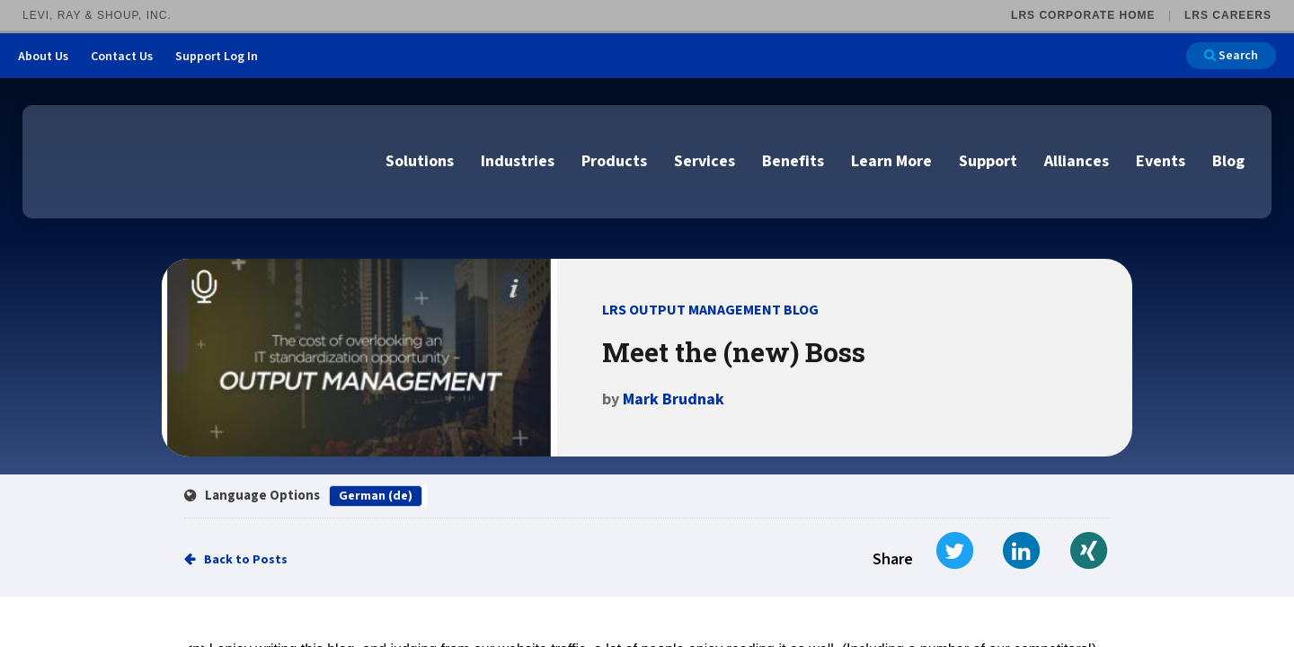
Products (614, 161)
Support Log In (216, 57)
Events (1160, 161)
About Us (43, 57)
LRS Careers (1228, 15)
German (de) (375, 496)
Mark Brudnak (673, 399)
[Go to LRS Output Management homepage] (130, 160)
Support (988, 161)
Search (1231, 56)
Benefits (793, 161)
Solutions (420, 161)
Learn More (891, 161)
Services (704, 161)
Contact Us (122, 57)
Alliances (1076, 161)
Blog (1228, 161)
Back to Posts (246, 560)
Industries (517, 161)
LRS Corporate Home (1083, 15)
